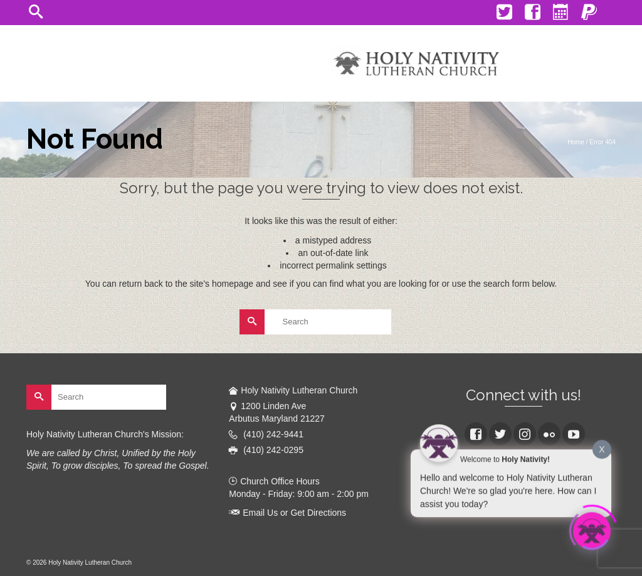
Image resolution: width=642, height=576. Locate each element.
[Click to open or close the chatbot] (592, 529)
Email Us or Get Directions (287, 513)
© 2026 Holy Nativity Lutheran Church (79, 562)
